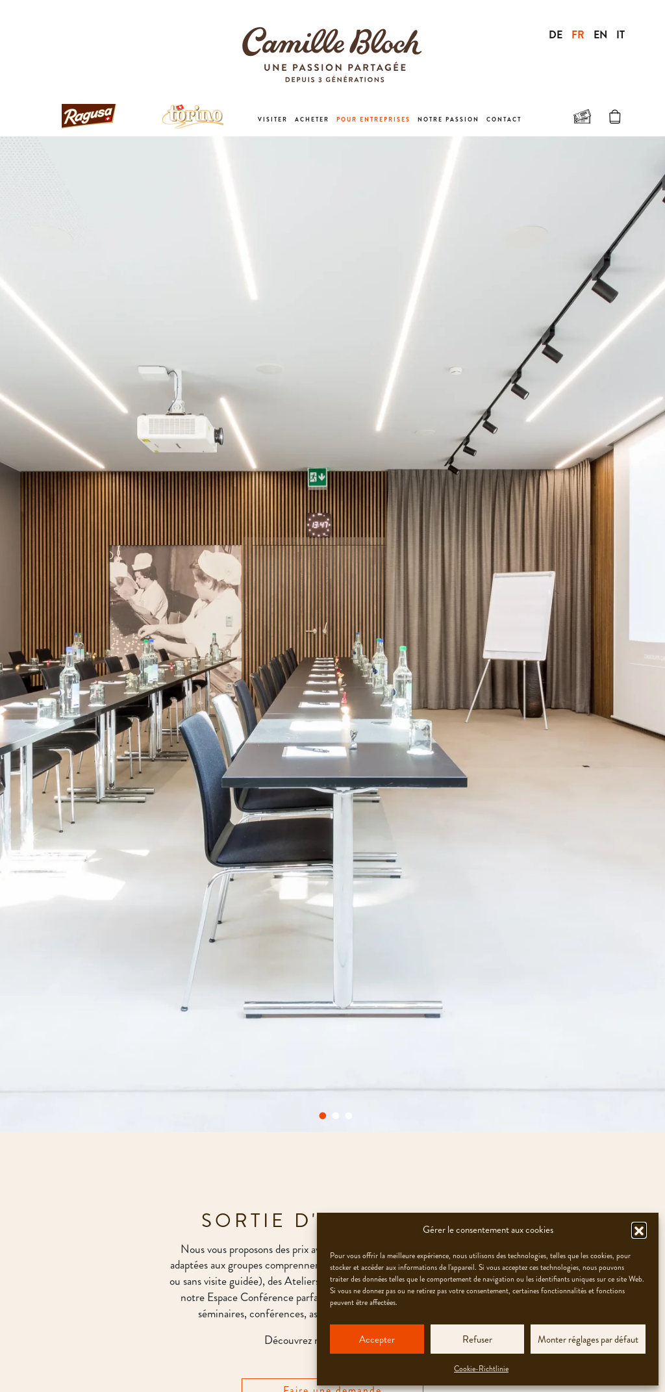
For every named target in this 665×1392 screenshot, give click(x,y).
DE (555, 34)
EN (600, 34)
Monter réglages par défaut (588, 1339)
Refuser (477, 1339)
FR (577, 34)
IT (620, 34)
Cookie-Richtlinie (481, 1368)
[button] (639, 1229)
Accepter (377, 1339)
